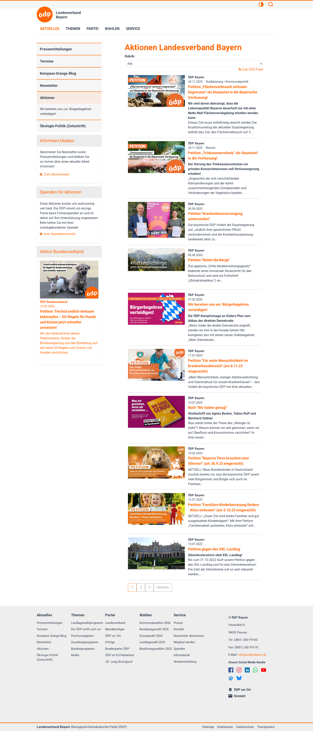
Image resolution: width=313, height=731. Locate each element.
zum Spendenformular (59, 234)
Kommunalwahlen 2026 (155, 623)
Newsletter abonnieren (189, 636)
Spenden (179, 649)
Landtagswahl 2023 (152, 642)
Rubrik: (130, 56)
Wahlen (112, 28)
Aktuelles (49, 28)
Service (133, 28)
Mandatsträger (115, 629)
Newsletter (49, 85)
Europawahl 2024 (151, 636)
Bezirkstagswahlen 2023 (156, 649)
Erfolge (110, 642)
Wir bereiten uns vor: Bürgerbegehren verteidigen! (65, 111)
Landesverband (115, 623)
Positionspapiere (82, 636)
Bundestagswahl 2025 (154, 629)
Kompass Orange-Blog (58, 73)
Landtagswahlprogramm (87, 623)
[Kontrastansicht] (261, 5)
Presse (178, 623)
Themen (73, 28)
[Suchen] (271, 5)
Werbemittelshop (185, 661)
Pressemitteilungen (56, 49)
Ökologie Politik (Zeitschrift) (63, 126)
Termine (46, 61)
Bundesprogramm (83, 649)
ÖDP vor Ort (113, 636)
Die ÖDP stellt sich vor (86, 629)
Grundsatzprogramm (84, 642)
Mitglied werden (184, 642)
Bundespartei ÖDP (117, 649)
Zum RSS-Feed (251, 69)
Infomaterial (182, 655)
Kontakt (179, 629)
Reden (75, 655)
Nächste (163, 587)
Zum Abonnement (56, 174)
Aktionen (47, 98)
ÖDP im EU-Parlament (119, 655)
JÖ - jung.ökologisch (119, 661)
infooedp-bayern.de (252, 655)
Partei (92, 28)
